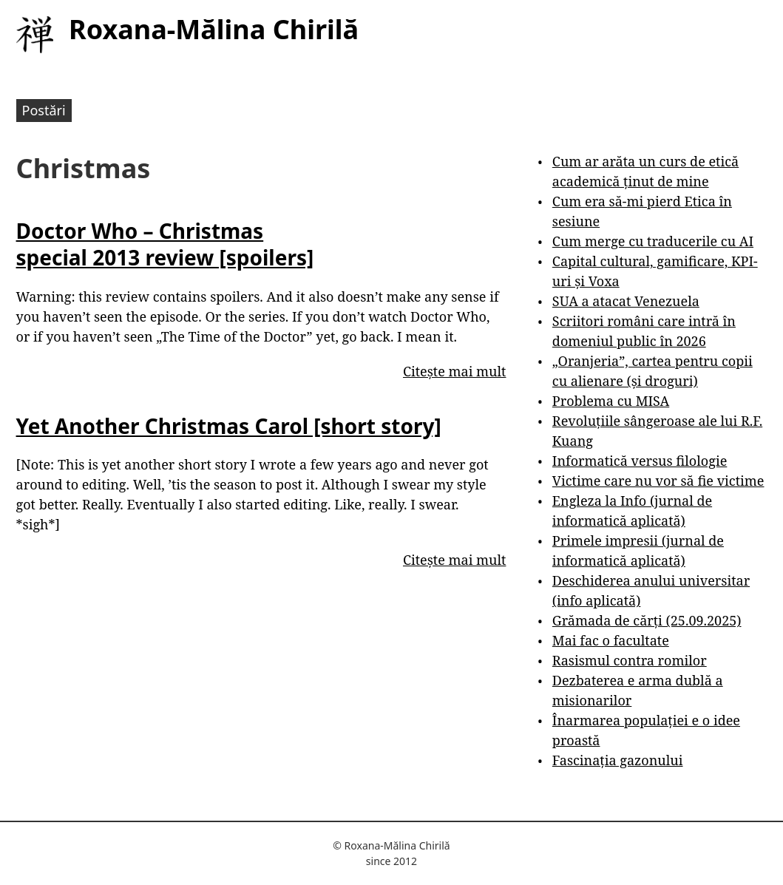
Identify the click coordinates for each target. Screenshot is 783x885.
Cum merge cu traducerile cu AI (652, 241)
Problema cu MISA (610, 401)
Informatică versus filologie (639, 460)
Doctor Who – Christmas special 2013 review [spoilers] (165, 244)
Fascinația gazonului (617, 760)
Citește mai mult (454, 371)
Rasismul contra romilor (629, 660)
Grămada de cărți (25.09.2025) (647, 620)
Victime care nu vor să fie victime (658, 480)
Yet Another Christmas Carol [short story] (228, 426)
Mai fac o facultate (610, 640)
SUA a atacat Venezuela (625, 301)
